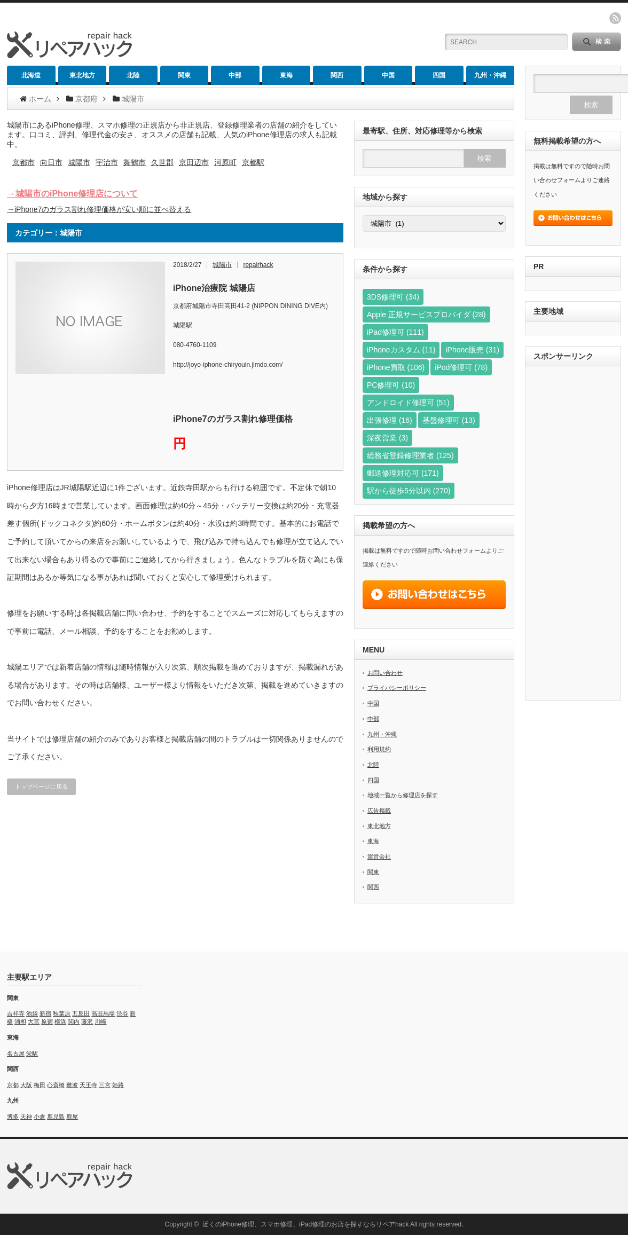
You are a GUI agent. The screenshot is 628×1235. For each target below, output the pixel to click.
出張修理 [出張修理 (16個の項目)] (389, 420)
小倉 (39, 1116)
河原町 (225, 162)
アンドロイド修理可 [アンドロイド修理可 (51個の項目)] (408, 402)
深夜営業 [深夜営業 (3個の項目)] (387, 438)
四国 (439, 75)
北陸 (133, 75)
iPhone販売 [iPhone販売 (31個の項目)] (472, 349)
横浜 (60, 1021)
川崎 (100, 1021)
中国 (388, 75)
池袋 (32, 1013)
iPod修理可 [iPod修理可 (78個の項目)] (461, 367)
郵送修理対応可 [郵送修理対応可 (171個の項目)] (403, 473)
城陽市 (79, 162)
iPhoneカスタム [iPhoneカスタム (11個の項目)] (401, 349)
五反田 (81, 1013)
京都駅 (253, 162)
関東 (184, 75)
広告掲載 (379, 810)
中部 (235, 75)
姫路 (118, 1085)
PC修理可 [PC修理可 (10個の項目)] (391, 385)
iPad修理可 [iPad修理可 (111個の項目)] (395, 332)
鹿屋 (72, 1116)
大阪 (26, 1085)
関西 (337, 75)
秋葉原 (61, 1013)
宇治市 (107, 162)
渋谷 (122, 1013)
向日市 (51, 162)
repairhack (258, 265)
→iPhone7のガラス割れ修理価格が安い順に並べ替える (99, 209)
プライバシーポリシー (396, 688)
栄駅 (32, 1053)
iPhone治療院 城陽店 (214, 288)
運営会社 (379, 856)
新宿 (45, 1013)
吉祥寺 (16, 1013)
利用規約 (379, 749)
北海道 (31, 75)
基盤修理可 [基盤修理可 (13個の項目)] (448, 420)
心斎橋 (56, 1085)
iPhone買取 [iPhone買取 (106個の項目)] (396, 367)
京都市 (23, 162)
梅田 (39, 1085)
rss (615, 18)
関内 (74, 1021)
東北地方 (82, 75)
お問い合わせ (385, 673)
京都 (13, 1085)
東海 (286, 75)
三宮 (105, 1085)
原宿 (47, 1021)
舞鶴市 (134, 162)
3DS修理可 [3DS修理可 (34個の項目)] (393, 297)
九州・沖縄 (490, 75)
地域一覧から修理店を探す (402, 795)
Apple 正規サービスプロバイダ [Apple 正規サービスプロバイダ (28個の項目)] (426, 314)
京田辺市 (194, 162)
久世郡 (162, 162)
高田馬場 (103, 1013)
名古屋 (16, 1053)
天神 (26, 1116)
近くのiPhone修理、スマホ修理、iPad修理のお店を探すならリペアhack (305, 1224)
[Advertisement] (573, 534)
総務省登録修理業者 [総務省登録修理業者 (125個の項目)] (410, 455)
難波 (72, 1085)
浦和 (20, 1021)
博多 (13, 1116)
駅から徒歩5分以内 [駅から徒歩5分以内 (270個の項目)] (408, 490)
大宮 (34, 1021)
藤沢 (87, 1021)
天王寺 (88, 1085)
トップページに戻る (41, 786)
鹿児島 (56, 1116)
